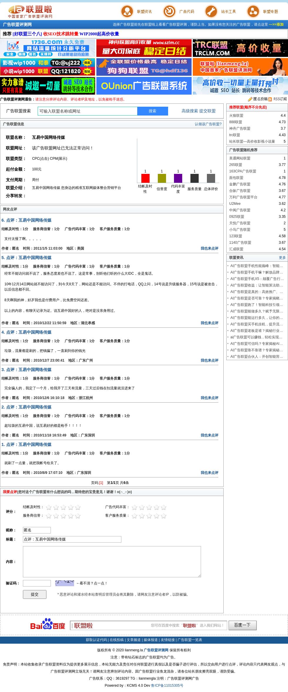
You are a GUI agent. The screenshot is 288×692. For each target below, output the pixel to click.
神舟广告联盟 (239, 128)
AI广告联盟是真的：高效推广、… (256, 292)
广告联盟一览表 (190, 640)
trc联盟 (234, 135)
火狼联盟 (236, 115)
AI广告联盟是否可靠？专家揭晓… (256, 298)
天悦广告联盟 (239, 223)
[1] (101, 483)
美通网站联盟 (239, 158)
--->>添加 (276, 24)
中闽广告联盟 (239, 210)
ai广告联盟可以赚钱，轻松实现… (256, 337)
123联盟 (235, 236)
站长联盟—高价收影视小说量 (252, 141)
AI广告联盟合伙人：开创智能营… (256, 357)
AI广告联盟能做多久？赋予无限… (256, 311)
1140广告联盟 (240, 242)
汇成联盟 (236, 249)
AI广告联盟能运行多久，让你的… (256, 318)
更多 (282, 258)
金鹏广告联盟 (239, 184)
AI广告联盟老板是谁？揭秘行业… (256, 331)
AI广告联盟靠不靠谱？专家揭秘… (256, 350)
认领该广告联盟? (208, 124)
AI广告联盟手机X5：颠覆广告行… (257, 279)
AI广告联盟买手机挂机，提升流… (256, 324)
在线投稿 (117, 640)
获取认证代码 (96, 640)
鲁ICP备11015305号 (167, 685)
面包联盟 (236, 178)
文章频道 (134, 640)
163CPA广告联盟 (242, 171)
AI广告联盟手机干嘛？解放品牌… (256, 272)
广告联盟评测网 (17, 24)
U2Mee (235, 204)
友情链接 (168, 640)
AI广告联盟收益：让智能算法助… (256, 285)
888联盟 (235, 122)
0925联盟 (236, 217)
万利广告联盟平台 (243, 197)
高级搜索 (190, 110)
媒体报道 (151, 640)
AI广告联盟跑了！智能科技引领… (256, 305)
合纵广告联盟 (239, 191)
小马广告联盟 (239, 230)
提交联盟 (207, 110)
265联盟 (235, 165)
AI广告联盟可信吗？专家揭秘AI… (256, 344)
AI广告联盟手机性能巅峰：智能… (256, 266)
